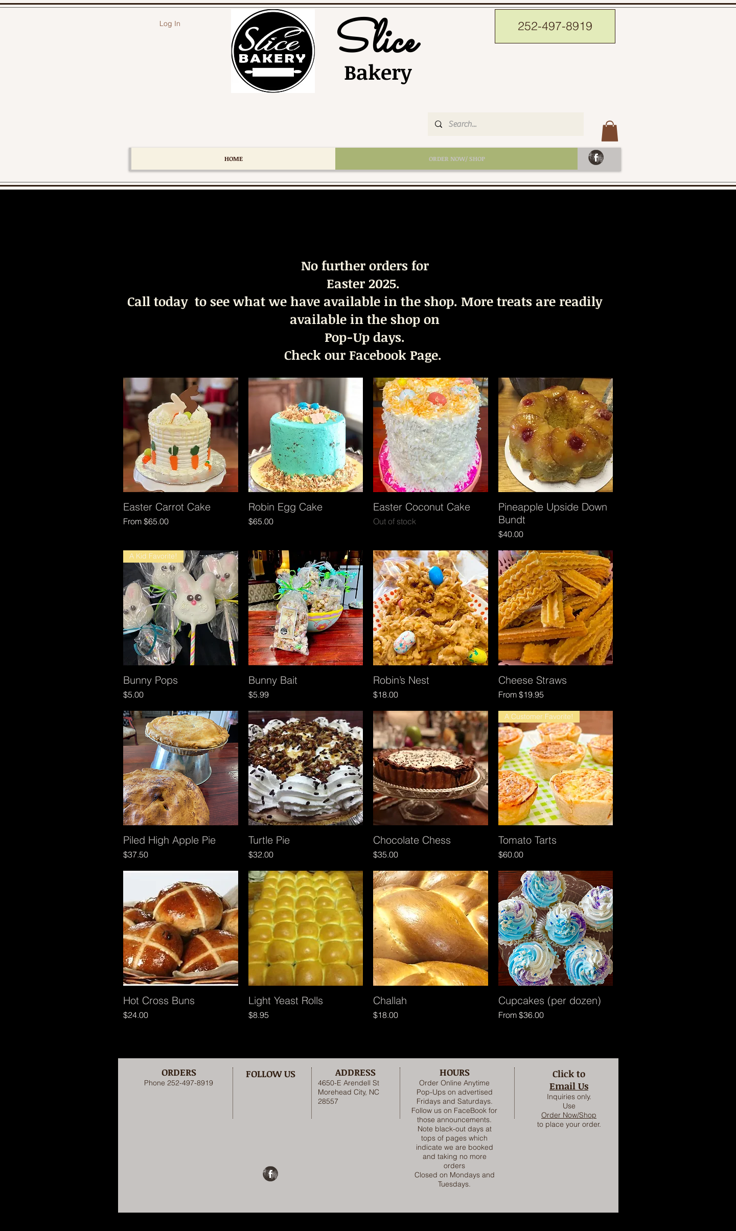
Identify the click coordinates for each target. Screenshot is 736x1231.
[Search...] (505, 124)
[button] (609, 131)
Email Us (568, 1086)
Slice (372, 43)
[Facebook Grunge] (596, 157)
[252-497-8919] (555, 26)
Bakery (372, 72)
